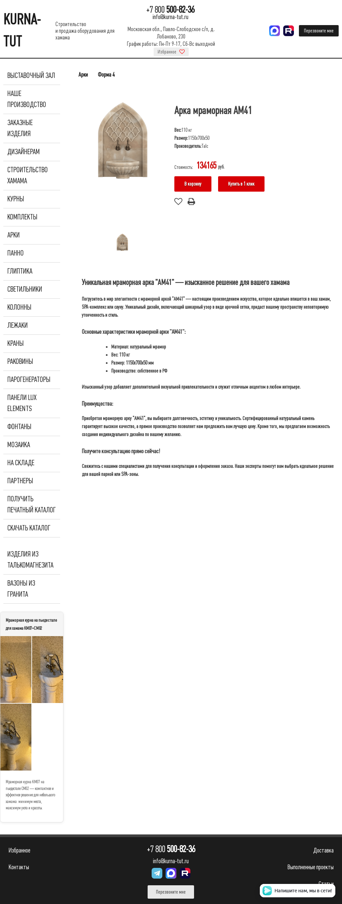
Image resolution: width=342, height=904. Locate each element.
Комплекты (22, 217)
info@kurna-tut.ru (170, 17)
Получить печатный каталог (31, 504)
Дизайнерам (23, 152)
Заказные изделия (20, 128)
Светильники (24, 289)
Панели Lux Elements (21, 403)
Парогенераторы (28, 380)
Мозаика (18, 445)
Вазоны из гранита (21, 588)
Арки (13, 235)
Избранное (171, 52)
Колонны (19, 307)
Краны (15, 343)
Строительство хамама (27, 175)
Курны (15, 199)
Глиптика (19, 271)
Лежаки (17, 325)
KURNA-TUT (22, 30)
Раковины (20, 362)
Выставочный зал (31, 76)
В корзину (192, 184)
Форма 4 (106, 74)
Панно (15, 253)
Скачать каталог (28, 528)
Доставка (323, 850)
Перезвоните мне (319, 31)
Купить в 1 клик (241, 184)
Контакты (18, 867)
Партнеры (20, 481)
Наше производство (26, 99)
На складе (20, 463)
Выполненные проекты (310, 867)
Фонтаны (19, 427)
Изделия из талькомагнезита (30, 559)
